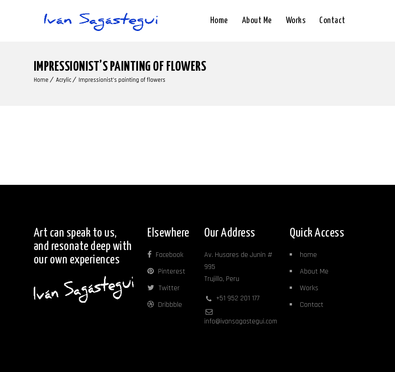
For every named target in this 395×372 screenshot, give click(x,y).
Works (296, 20)
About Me (314, 271)
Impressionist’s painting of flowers (122, 80)
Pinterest (166, 271)
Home (219, 20)
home (308, 255)
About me (257, 20)
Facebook (165, 255)
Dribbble (164, 305)
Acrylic (63, 80)
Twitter (163, 288)
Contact (332, 20)
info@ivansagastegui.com (240, 321)
